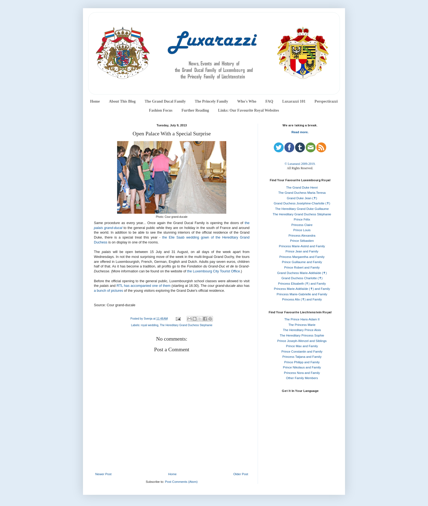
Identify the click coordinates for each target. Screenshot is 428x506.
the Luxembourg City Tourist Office (213, 271)
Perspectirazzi (326, 101)
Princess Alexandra (302, 235)
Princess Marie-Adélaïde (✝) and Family (302, 288)
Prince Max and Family (302, 346)
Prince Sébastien (302, 240)
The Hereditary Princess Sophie (302, 335)
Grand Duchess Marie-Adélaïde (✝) (302, 273)
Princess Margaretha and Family (302, 256)
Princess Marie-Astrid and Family (302, 246)
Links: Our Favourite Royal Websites (248, 110)
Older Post (240, 474)
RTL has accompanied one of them (143, 286)
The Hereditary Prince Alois (302, 330)
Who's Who (246, 101)
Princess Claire (302, 225)
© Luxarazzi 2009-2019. (299, 163)
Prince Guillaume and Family (302, 262)
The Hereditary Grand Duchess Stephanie (186, 325)
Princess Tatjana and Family (302, 356)
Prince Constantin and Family (301, 351)
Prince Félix (302, 219)
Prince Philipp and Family (302, 362)
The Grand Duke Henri (302, 187)
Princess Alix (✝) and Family (302, 299)
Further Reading (195, 110)
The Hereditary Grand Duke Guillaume (302, 208)
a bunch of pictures (108, 291)
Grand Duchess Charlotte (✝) (302, 278)
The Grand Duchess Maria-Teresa (302, 192)
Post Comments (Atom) (181, 481)
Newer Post (103, 474)
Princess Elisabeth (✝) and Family (302, 283)
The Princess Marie (302, 324)
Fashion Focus (161, 110)
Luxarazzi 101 (293, 101)
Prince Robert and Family (302, 267)
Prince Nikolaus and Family (302, 367)
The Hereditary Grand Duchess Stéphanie (302, 214)
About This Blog (122, 101)
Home (95, 101)
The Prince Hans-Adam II (302, 319)
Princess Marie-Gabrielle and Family (302, 294)
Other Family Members (302, 378)
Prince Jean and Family (302, 251)
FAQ (269, 101)
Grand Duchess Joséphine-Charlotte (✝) (302, 203)
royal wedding (149, 325)
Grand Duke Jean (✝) (302, 198)
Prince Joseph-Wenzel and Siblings (302, 341)
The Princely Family (211, 101)
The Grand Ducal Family (165, 101)
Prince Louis (302, 230)
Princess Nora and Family (302, 372)
